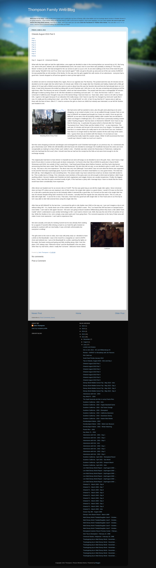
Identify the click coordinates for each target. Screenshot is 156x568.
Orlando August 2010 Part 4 (91, 374)
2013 (83, 334)
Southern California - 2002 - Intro (93, 402)
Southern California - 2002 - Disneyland (95, 410)
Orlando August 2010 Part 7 (91, 366)
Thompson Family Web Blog (51, 10)
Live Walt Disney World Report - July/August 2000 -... (99, 468)
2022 (83, 326)
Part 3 (34, 45)
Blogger (97, 563)
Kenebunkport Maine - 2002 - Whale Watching (97, 426)
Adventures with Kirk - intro (91, 443)
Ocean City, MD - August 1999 (92, 512)
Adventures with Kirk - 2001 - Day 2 (94, 438)
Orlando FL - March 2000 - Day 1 (93, 503)
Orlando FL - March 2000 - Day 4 (93, 495)
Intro (33, 38)
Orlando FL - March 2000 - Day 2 (93, 501)
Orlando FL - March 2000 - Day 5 (93, 492)
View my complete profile (39, 328)
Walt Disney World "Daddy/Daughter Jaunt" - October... (100, 517)
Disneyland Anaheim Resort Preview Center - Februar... (100, 531)
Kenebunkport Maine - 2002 (91, 421)
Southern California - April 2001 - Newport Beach (98, 462)
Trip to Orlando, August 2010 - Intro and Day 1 (97, 361)
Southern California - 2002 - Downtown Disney (97, 416)
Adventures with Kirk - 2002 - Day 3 (94, 451)
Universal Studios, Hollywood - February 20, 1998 (98, 536)
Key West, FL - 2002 (89, 432)
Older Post (119, 313)
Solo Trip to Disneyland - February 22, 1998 (96, 534)
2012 (83, 337)
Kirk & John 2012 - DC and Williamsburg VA (96, 350)
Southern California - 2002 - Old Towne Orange (97, 407)
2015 (83, 328)
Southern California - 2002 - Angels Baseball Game (99, 405)
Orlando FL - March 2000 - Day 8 (93, 484)
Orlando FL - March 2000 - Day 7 (93, 487)
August (85, 342)
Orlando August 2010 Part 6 (91, 380)
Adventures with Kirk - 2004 (91, 394)
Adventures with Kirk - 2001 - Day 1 (94, 435)
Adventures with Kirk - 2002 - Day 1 (94, 446)
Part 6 (34, 51)
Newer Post (37, 313)
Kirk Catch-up (87, 355)
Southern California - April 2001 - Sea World (96, 459)
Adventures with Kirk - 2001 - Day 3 (94, 440)
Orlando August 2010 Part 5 (91, 377)
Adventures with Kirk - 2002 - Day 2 (94, 448)
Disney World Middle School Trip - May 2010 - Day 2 (99, 388)
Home (34, 56)
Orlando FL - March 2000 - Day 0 (93, 506)
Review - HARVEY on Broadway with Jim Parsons (98, 352)
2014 (83, 331)
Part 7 (34, 53)
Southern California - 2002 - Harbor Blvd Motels (98, 418)
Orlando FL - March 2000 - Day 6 (93, 490)
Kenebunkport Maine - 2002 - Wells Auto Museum (98, 424)
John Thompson (39, 325)
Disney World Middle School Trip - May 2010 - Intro (99, 383)
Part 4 (34, 47)
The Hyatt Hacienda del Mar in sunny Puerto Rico (98, 399)
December (86, 339)
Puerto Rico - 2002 (89, 429)
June (85, 344)
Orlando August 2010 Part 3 (91, 372)
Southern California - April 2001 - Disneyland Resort (99, 457)
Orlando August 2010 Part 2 (91, 369)
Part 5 (34, 49)
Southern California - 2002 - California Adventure (98, 413)
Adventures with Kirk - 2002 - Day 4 (94, 454)
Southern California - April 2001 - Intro (95, 465)
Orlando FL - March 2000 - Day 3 (93, 498)
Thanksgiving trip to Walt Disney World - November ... (99, 539)
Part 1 (34, 40)
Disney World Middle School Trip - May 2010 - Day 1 (99, 385)
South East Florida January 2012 (93, 358)
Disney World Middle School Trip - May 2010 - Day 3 (99, 391)
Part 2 (34, 43)
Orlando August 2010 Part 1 (91, 363)
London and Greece (89, 347)
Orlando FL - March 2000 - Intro (93, 509)
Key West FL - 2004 (89, 396)
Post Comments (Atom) (47, 317)
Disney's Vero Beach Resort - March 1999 (96, 514)
